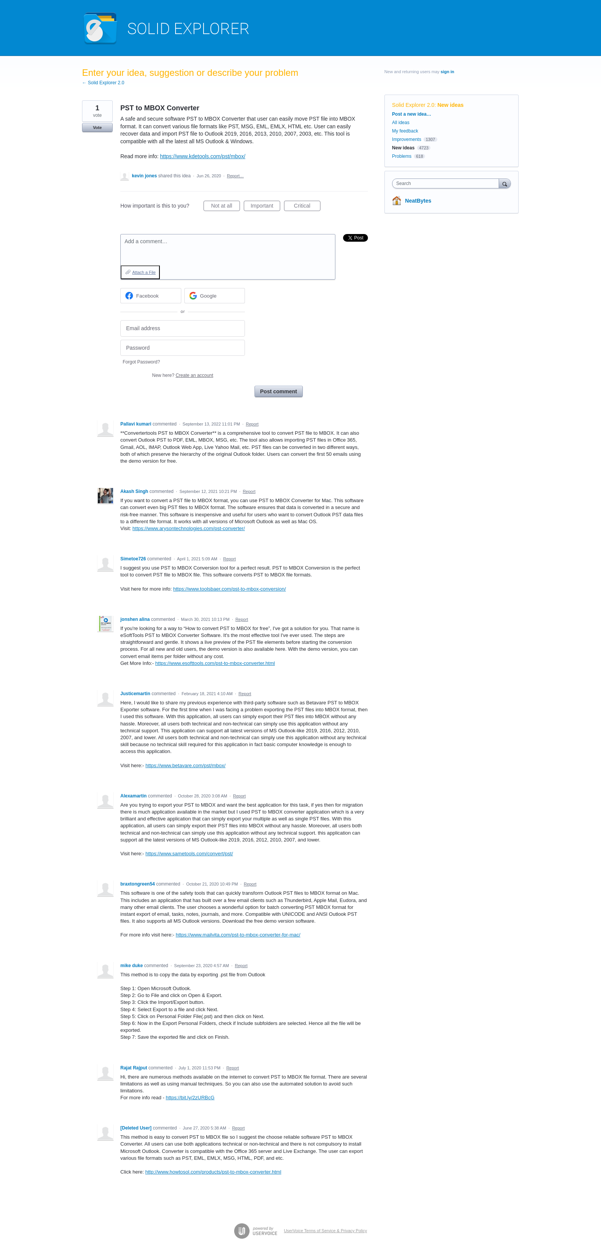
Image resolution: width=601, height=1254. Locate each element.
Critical (307, 207)
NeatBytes (418, 201)
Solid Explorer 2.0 (413, 105)
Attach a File (144, 272)
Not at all (225, 207)
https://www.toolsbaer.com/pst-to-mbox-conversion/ (229, 589)
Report (252, 424)
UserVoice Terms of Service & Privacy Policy (325, 1230)
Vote (97, 127)
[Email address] (182, 328)
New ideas (450, 105)
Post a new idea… (411, 114)
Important (265, 207)
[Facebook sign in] (150, 295)
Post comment (278, 391)
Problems (402, 156)
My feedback (405, 131)
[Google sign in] (214, 295)
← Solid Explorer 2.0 (103, 82)
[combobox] (447, 183)
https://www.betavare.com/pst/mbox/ (186, 765)
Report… (235, 176)
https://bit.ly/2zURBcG (190, 1097)
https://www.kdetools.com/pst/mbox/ (203, 156)
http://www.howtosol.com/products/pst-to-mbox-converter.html (213, 1172)
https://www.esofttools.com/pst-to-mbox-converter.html (215, 663)
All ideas (400, 122)
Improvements (406, 139)
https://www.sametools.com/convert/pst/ (189, 853)
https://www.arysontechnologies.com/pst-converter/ (189, 528)
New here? (182, 375)
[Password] (182, 348)
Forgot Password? (141, 362)
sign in (447, 71)
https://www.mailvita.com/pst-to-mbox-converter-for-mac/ (238, 935)
